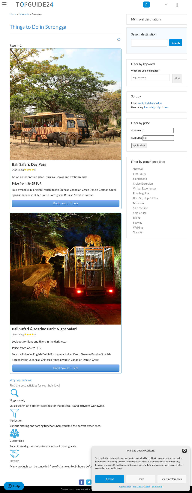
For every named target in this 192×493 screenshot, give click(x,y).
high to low (156, 103)
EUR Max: (136, 138)
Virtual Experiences (145, 188)
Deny (141, 479)
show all (138, 169)
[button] (184, 451)
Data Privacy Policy (141, 486)
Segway (137, 222)
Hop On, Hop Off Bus (145, 198)
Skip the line (140, 208)
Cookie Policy (125, 486)
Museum (138, 203)
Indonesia (24, 14)
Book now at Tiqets (65, 203)
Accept (110, 479)
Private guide (141, 193)
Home (13, 14)
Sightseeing (140, 178)
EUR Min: (136, 130)
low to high (144, 103)
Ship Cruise (140, 213)
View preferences (172, 479)
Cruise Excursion (143, 183)
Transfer (138, 232)
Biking (136, 218)
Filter (177, 78)
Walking (138, 227)
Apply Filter (139, 145)
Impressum (157, 486)
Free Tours (139, 174)
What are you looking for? (145, 70)
